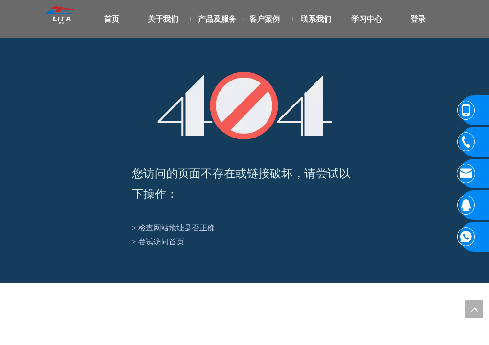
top (474, 309)
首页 (176, 242)
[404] (244, 105)
